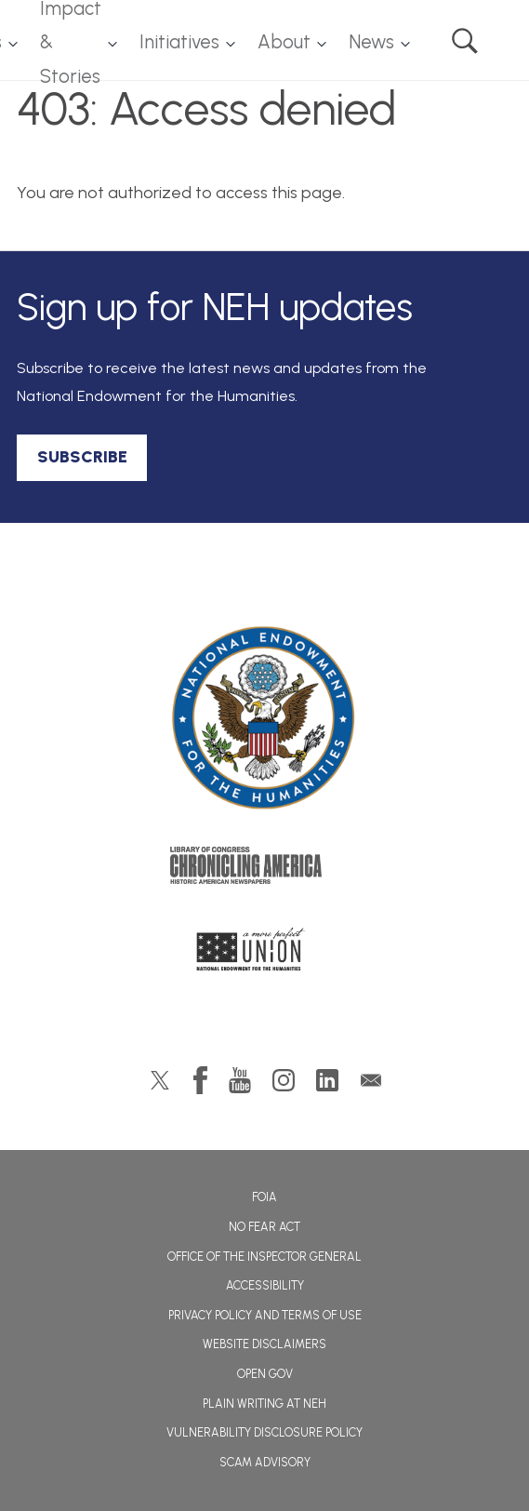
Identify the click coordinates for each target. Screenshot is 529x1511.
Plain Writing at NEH (264, 1404)
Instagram (283, 1080)
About (284, 42)
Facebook (200, 1080)
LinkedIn (327, 1080)
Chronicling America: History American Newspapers (265, 870)
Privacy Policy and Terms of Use (265, 1315)
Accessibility (265, 1285)
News (371, 42)
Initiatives (179, 42)
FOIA (264, 1197)
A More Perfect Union (264, 955)
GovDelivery (371, 1080)
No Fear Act (264, 1227)
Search (465, 41)
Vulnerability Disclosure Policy (264, 1432)
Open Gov (265, 1374)
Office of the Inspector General (264, 1257)
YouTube (240, 1080)
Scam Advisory (265, 1462)
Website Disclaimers (264, 1344)
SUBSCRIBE (82, 457)
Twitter (160, 1080)
